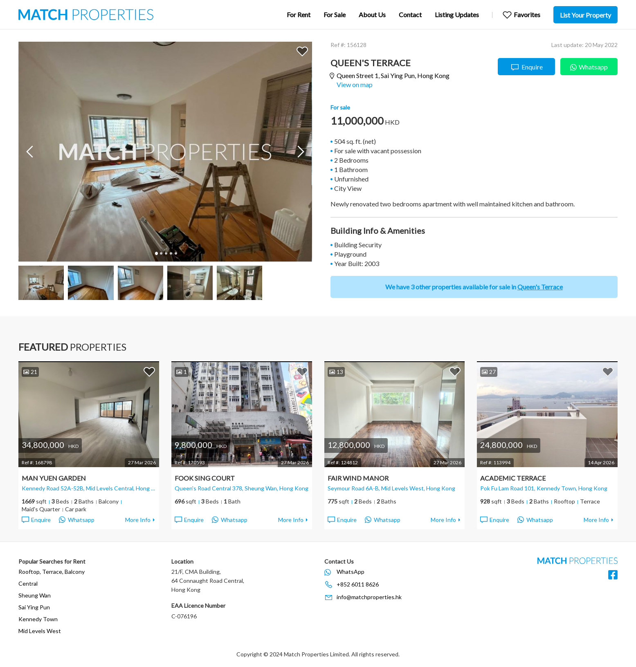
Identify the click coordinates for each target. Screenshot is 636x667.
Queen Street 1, (393, 76)
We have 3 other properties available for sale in (474, 287)
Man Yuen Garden (54, 478)
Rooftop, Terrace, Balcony (51, 571)
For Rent (298, 14)
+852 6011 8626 (358, 584)
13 (336, 371)
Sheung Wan (34, 595)
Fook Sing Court (205, 478)
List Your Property (585, 15)
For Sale (335, 14)
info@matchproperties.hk (369, 596)
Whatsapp (589, 66)
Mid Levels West (39, 630)
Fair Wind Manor (358, 478)
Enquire (526, 67)
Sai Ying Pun (34, 607)
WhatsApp (350, 571)
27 (489, 371)
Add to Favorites (302, 51)
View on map (355, 84)
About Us (372, 14)
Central (28, 583)
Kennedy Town (38, 619)
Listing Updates (457, 14)
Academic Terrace (513, 478)
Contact (410, 14)
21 (30, 371)
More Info (138, 519)
